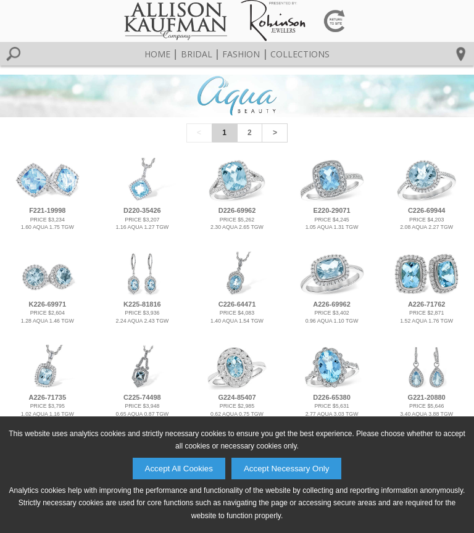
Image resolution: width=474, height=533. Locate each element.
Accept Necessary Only (287, 468)
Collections (300, 54)
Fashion (241, 54)
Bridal (196, 54)
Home (157, 54)
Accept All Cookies (179, 468)
